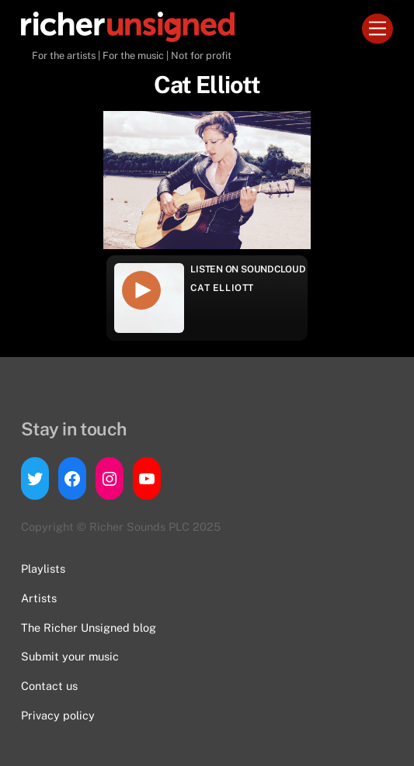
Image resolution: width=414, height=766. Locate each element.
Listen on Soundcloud (247, 269)
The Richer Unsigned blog (88, 627)
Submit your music (70, 656)
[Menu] (377, 29)
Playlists (43, 568)
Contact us (49, 685)
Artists (39, 598)
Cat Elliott (222, 287)
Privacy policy (58, 715)
